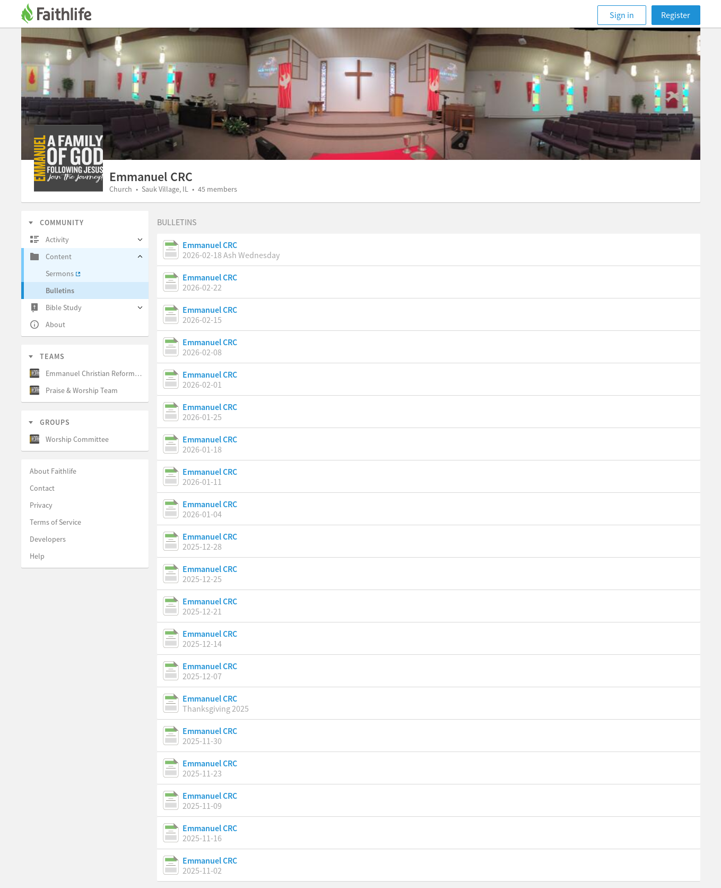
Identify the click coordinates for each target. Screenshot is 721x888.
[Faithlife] (62, 15)
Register (675, 15)
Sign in (622, 15)
